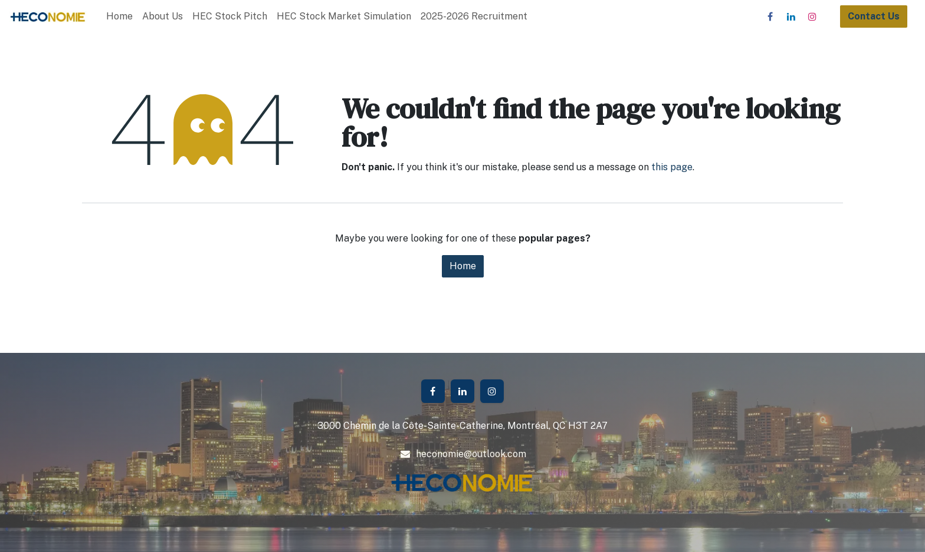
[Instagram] (812, 16)
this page (672, 167)
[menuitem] (119, 16)
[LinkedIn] (791, 16)
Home (463, 266)
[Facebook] (769, 16)
